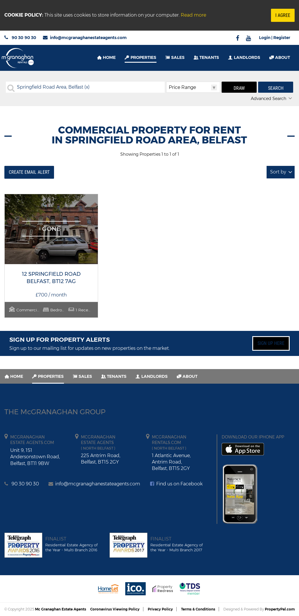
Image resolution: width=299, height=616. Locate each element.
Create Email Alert (29, 172)
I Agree (282, 15)
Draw (239, 88)
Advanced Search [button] (272, 98)
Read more (193, 15)
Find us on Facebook (176, 484)
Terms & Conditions (198, 609)
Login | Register (274, 37)
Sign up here (271, 343)
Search (276, 88)
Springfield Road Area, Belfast (53, 87)
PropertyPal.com (280, 609)
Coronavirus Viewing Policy (115, 609)
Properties (143, 57)
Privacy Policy (160, 609)
